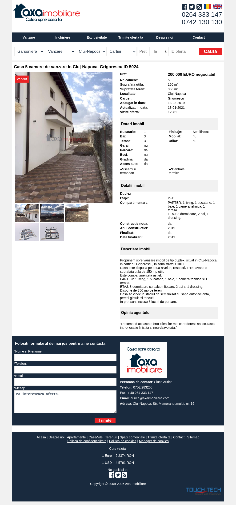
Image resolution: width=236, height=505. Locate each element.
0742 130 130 (202, 22)
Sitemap (193, 441)
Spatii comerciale (132, 441)
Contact (198, 37)
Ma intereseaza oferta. (65, 403)
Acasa (41, 441)
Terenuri (111, 441)
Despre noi (56, 441)
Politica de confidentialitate (86, 444)
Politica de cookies (122, 444)
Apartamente (76, 441)
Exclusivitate (97, 37)
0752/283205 (142, 387)
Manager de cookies (154, 444)
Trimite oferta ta (130, 37)
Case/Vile (95, 441)
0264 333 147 (202, 14)
